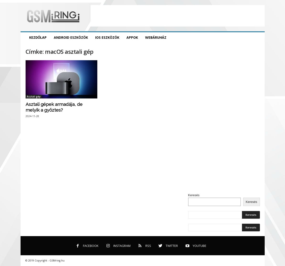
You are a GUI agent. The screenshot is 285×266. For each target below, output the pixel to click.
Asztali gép (34, 96)
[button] (257, 37)
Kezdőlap (38, 37)
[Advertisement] (178, 16)
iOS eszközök (107, 37)
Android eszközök (71, 37)
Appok (132, 37)
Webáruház (155, 37)
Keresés (194, 195)
